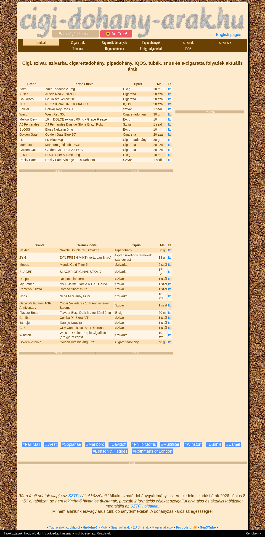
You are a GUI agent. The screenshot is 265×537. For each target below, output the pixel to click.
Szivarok (188, 42)
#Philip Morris (144, 444)
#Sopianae (71, 444)
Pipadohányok (151, 42)
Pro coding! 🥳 (186, 527)
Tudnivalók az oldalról (64, 527)
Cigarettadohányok (114, 42)
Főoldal (41, 42)
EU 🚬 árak (140, 527)
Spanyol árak (120, 527)
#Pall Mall (31, 444)
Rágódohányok (114, 48)
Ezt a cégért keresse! (75, 34)
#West (51, 444)
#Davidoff (117, 444)
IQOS (188, 48)
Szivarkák (225, 42)
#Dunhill (214, 444)
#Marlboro (95, 444)
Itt (169, 89)
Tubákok (77, 48)
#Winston (193, 444)
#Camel (233, 444)
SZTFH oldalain (144, 506)
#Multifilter (170, 444)
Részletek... (105, 533)
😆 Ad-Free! (116, 34)
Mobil (104, 527)
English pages (228, 34)
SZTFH (74, 496)
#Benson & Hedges (110, 451)
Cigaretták (78, 42)
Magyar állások (162, 527)
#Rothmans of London (152, 451)
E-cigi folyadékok (151, 48)
